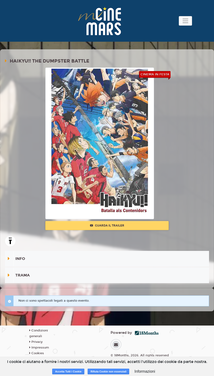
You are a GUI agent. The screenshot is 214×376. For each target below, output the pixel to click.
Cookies (36, 353)
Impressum (39, 347)
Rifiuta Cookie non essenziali (108, 371)
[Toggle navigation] (185, 21)
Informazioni (144, 371)
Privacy (36, 342)
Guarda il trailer (107, 225)
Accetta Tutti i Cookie (68, 371)
